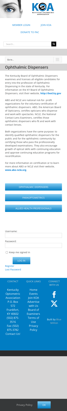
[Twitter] (54, 303)
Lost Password (13, 269)
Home (33, 290)
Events (33, 294)
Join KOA (33, 298)
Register (9, 266)
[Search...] (27, 44)
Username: (11, 231)
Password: (10, 241)
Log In (21, 260)
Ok (44, 404)
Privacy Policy (24, 404)
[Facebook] (54, 294)
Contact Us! (13, 334)
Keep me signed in (19, 252)
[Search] (53, 44)
